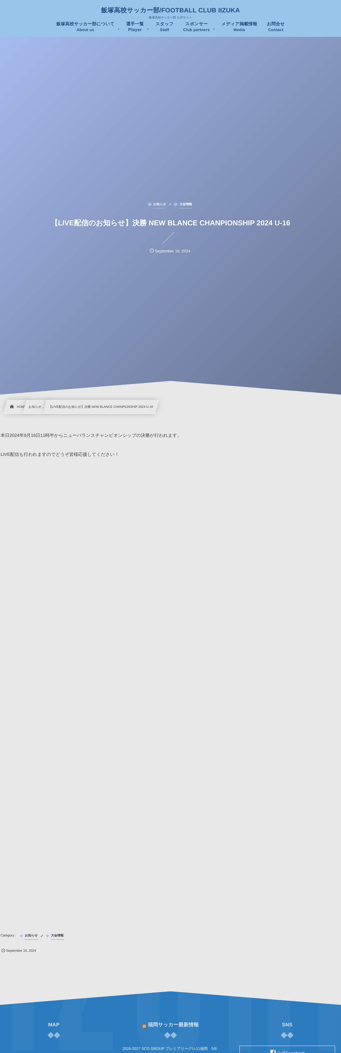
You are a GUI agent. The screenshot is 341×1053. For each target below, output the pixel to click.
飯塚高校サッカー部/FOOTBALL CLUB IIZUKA (170, 10)
